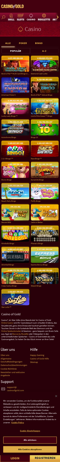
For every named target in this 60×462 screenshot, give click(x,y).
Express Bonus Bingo (39, 264)
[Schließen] (56, 399)
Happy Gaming (37, 355)
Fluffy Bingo (36, 201)
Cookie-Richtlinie (9, 368)
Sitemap (34, 362)
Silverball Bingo (7, 264)
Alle (8, 43)
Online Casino (7, 323)
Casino (31, 17)
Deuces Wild (6, 222)
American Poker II (8, 95)
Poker (23, 43)
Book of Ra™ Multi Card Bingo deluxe (15, 73)
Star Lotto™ (6, 307)
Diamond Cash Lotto (39, 73)
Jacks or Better (37, 222)
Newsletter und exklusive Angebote (13, 374)
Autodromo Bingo (8, 137)
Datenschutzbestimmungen (14, 365)
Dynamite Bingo (37, 180)
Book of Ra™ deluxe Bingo (41, 95)
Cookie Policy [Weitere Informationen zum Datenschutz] (17, 426)
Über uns (5, 355)
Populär (15, 50)
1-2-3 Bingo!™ (7, 158)
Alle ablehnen (30, 443)
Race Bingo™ (36, 158)
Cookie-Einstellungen (30, 434)
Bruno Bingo (6, 180)
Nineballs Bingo (7, 243)
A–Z (44, 50)
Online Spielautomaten (11, 331)
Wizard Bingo (36, 286)
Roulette (44, 17)
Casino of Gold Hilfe (39, 358)
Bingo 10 (34, 137)
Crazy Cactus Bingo (9, 286)
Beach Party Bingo (8, 201)
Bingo (39, 43)
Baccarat (16, 334)
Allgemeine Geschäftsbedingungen (11, 360)
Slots (20, 17)
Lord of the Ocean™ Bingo (41, 116)
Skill (11, 17)
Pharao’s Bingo (37, 243)
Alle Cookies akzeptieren (30, 453)
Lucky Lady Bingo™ (9, 116)
